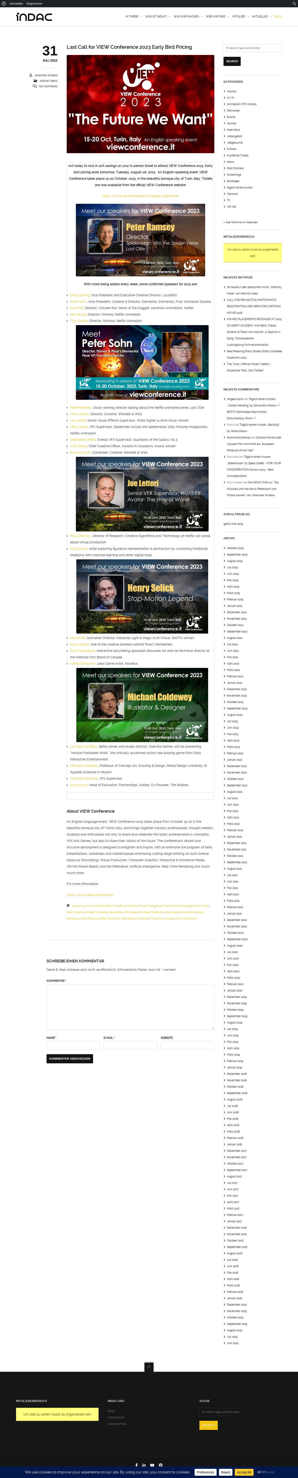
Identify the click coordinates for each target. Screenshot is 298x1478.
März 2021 (233, 900)
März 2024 (233, 670)
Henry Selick (79, 414)
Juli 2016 (232, 1259)
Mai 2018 (232, 1118)
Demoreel (233, 110)
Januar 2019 (234, 1067)
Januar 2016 (234, 1298)
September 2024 (237, 631)
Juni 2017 (233, 1189)
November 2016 (237, 1234)
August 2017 (234, 1176)
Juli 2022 (232, 798)
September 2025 (237, 554)
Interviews (233, 129)
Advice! (44, 80)
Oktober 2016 (235, 1240)
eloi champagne (184, 905)
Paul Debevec (80, 536)
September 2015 (237, 1324)
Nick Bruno (78, 314)
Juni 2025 (233, 573)
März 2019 (233, 1054)
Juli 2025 (232, 567)
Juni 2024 (233, 650)
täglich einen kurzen (240, 187)
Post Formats (235, 168)
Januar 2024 (234, 682)
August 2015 (234, 1330)
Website (167, 1038)
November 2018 (237, 1080)
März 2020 (233, 977)
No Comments (48, 86)
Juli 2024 (232, 644)
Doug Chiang (80, 295)
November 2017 (237, 1157)
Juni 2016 (233, 1266)
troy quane (166, 918)
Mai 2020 (232, 964)
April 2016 (233, 1279)
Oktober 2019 (235, 1009)
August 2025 (235, 561)
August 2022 (234, 791)
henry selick (75, 912)
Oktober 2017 (235, 1163)
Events (231, 117)
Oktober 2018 (235, 1086)
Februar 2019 (235, 1061)
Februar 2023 (235, 753)
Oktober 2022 (235, 779)
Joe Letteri (78, 420)
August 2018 (234, 1099)
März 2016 (233, 1285)
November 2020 (237, 926)
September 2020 (237, 939)
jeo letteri (115, 912)
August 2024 (235, 638)
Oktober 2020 (235, 932)
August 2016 (234, 1253)
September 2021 (237, 862)
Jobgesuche (235, 142)
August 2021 (234, 868)
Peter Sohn (78, 301)
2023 (74, 905)
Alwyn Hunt (79, 785)
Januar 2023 (234, 759)
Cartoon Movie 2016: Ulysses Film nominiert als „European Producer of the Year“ (254, 444)
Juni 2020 (233, 958)
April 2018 (233, 1125)
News (54, 80)
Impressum (116, 1417)
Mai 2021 (232, 888)
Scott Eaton (79, 548)
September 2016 (237, 1247)
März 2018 (233, 1131)
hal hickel (202, 905)
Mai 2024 (232, 657)
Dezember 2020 (237, 920)
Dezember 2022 (237, 766)
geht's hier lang (233, 523)
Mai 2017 (232, 1195)
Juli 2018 (232, 1106)
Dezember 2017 (237, 1150)
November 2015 (237, 1311)
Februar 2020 (235, 984)
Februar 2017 (235, 1215)
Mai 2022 (232, 811)
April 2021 (233, 894)
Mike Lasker (79, 427)
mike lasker (172, 912)
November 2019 (237, 1003)
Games (231, 123)
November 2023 (237, 695)
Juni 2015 (233, 1343)
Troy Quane (79, 321)
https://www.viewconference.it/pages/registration (140, 196)
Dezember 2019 (237, 997)
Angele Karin (235, 399)
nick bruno (188, 912)
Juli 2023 (232, 721)
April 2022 (233, 817)
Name (51, 1038)
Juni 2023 (233, 727)
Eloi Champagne (82, 651)
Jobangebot (234, 136)
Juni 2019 (233, 1035)
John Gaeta (78, 446)
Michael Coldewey (84, 766)
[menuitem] (4, 3)
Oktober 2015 (235, 1317)
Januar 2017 (234, 1221)
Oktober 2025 (235, 548)
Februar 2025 (235, 599)
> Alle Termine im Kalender (241, 222)
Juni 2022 (233, 804)
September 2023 (237, 708)
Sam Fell (76, 308)
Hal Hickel (77, 638)
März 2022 (233, 823)
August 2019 (234, 1022)
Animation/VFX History (242, 104)
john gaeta (131, 912)
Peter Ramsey (80, 407)
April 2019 (233, 1048)
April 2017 (233, 1202)
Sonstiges (233, 181)
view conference (186, 918)
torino (153, 918)
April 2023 (233, 740)
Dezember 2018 (237, 1073)
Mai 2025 (232, 580)
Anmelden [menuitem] (16, 3)
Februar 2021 (235, 907)
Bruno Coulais (80, 452)
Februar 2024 (235, 676)
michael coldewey (151, 912)
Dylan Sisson (79, 644)
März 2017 (233, 1208)
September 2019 (237, 1016)
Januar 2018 (234, 1144)
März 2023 (233, 747)
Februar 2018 (235, 1138)
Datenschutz (117, 1424)
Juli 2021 (232, 875)
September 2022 (237, 785)
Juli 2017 (232, 1182)
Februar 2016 (235, 1291)
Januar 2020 (234, 990)
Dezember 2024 (237, 612)
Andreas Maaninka (84, 778)
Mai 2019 (232, 1041)
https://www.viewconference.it (90, 895)
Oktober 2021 (235, 855)
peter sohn (107, 918)
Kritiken (232, 149)
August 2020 (235, 945)
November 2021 (236, 849)
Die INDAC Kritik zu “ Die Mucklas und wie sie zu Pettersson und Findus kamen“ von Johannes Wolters (253, 489)
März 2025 (233, 593)
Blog (111, 1411)
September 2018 (237, 1093)
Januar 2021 (234, 913)
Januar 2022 (234, 836)
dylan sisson (164, 905)
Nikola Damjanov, (83, 663)
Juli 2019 (232, 1029)
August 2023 (234, 714)
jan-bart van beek (96, 912)
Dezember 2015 (237, 1304)
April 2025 (233, 586)
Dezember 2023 (237, 689)
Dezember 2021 (236, 843)
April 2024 (233, 663)
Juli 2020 (232, 952)
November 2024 (237, 618)
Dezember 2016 (237, 1227)
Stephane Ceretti (83, 439)
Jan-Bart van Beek (83, 746)
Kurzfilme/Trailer (237, 155)
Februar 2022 (235, 830)
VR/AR (231, 206)
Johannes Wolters (46, 75)
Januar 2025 (234, 605)
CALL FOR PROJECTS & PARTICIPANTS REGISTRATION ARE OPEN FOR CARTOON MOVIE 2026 (254, 306)
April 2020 (233, 971)
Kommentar (56, 981)
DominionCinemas (239, 437)
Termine (232, 194)
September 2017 (237, 1170)
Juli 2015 (232, 1336)
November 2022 (237, 772)
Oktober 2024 (235, 625)
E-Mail (109, 1038)
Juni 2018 (233, 1112)
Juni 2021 (232, 881)
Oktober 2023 (235, 702)
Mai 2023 (232, 734)
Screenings (234, 174)
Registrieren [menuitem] (34, 3)
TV (228, 200)
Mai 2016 (232, 1272)
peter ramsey (90, 918)
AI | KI (230, 97)
